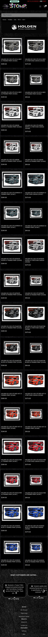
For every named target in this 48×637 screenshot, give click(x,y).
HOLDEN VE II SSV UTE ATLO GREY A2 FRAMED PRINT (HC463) (11, 93)
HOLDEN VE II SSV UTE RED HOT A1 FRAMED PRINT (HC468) (11, 394)
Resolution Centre (24, 616)
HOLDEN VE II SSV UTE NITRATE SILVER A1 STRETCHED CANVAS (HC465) (34, 260)
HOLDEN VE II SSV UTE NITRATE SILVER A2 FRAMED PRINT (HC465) (11, 294)
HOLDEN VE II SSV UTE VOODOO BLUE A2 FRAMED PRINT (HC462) (11, 561)
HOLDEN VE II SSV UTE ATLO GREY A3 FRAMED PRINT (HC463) (35, 93)
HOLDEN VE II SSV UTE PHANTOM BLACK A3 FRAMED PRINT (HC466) (35, 361)
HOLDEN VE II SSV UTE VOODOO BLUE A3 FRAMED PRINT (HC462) (35, 561)
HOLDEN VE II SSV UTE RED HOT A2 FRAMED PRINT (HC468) (11, 427)
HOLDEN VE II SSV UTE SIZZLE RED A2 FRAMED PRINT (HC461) (11, 493)
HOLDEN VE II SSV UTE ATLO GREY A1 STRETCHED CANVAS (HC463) (35, 60)
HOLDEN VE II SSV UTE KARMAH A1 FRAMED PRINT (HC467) (11, 193)
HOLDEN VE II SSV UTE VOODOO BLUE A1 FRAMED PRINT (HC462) (11, 526)
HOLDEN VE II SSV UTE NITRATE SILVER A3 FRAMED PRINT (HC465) (35, 294)
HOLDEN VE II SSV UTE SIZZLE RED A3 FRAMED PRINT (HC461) (35, 493)
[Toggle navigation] (40, 6)
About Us (24, 622)
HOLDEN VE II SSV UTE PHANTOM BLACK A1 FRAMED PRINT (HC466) (11, 327)
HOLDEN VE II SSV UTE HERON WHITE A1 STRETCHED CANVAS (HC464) (34, 127)
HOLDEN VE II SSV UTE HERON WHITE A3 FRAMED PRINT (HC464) (35, 160)
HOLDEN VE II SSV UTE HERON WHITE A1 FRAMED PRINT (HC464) (11, 126)
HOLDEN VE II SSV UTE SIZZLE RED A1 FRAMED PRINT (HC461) (11, 460)
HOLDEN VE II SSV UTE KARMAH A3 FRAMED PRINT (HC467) (35, 226)
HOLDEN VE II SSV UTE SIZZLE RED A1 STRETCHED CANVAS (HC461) (35, 460)
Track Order (24, 613)
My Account (24, 610)
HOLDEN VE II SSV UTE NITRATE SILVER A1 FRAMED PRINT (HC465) (11, 259)
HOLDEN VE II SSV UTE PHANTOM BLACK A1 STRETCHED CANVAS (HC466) (35, 327)
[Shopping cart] (44, 6)
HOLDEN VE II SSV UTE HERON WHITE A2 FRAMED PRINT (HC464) (11, 160)
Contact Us (24, 625)
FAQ (24, 634)
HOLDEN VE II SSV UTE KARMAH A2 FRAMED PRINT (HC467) (11, 226)
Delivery (24, 631)
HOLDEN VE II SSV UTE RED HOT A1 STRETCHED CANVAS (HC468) (35, 394)
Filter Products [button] (7, 15)
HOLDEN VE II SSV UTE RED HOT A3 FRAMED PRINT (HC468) (35, 427)
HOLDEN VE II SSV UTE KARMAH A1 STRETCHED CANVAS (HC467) (35, 193)
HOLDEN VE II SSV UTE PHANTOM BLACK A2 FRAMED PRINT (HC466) (11, 361)
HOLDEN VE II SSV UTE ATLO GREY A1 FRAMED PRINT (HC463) (11, 60)
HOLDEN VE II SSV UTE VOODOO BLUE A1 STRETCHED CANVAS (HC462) (34, 527)
